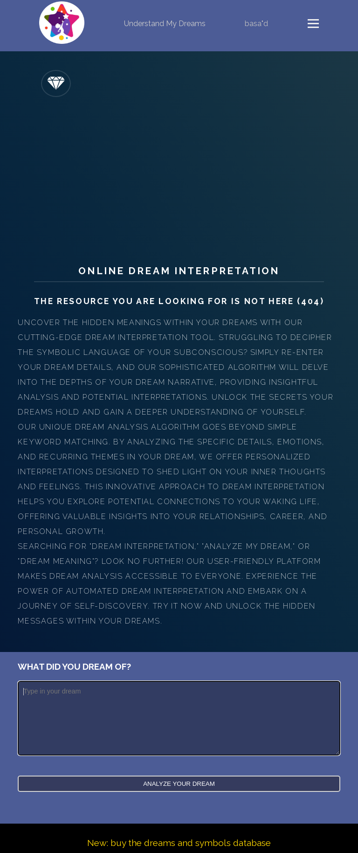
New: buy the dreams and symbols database (179, 843)
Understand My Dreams (165, 23)
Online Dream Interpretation (178, 271)
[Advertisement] (179, 176)
